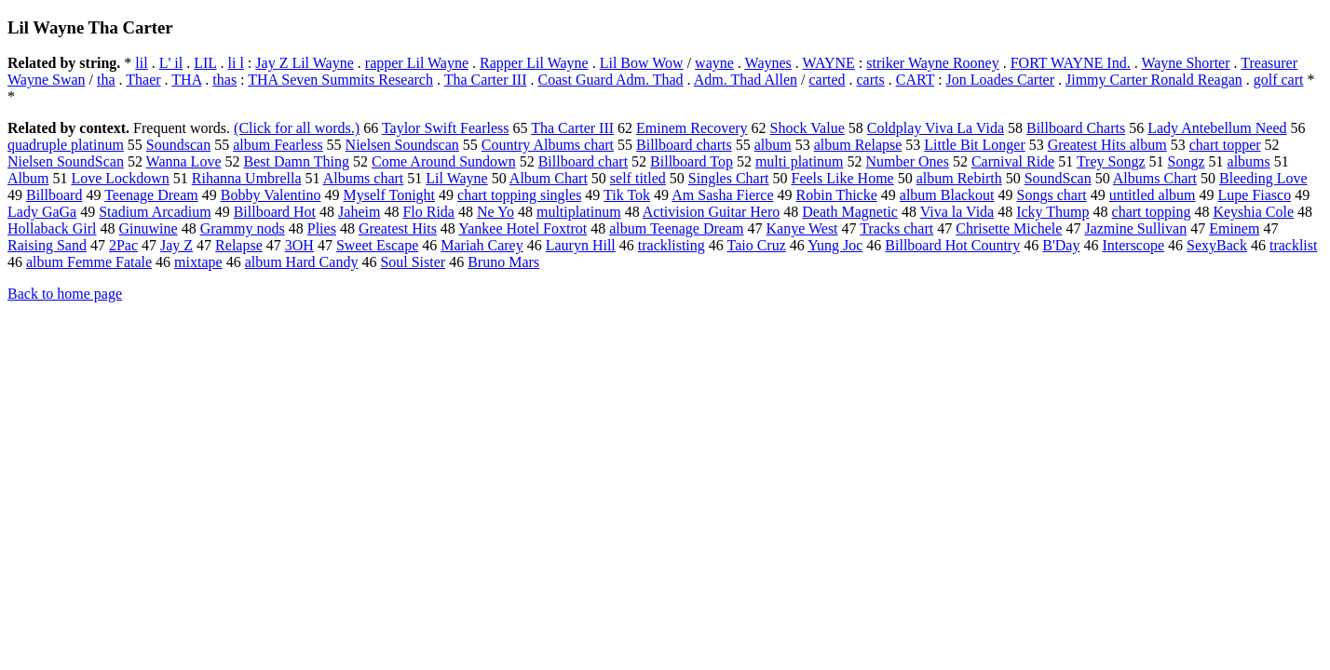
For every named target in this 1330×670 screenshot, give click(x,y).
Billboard (54, 195)
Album (27, 178)
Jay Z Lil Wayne (304, 63)
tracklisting (671, 245)
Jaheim (359, 212)
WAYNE (829, 63)
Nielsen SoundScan (65, 161)
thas (224, 79)
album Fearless (277, 145)
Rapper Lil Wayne (534, 63)
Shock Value (807, 128)
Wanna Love (184, 161)
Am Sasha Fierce (722, 195)
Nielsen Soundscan (402, 145)
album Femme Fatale (89, 262)
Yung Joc (835, 245)
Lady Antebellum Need (1216, 128)
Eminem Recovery (692, 128)
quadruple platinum (65, 145)
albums (1249, 161)
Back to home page (64, 294)
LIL (205, 63)
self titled (638, 178)
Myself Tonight (389, 195)
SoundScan (1058, 178)
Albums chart (363, 178)
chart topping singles (519, 195)
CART (915, 79)
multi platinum (799, 161)
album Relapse (858, 145)
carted (826, 79)
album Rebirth (959, 178)
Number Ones (907, 161)
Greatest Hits (398, 228)
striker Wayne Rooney (932, 63)
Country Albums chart (548, 145)
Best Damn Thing (296, 161)
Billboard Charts (1075, 128)
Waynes (768, 63)
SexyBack (1217, 245)
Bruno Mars (503, 262)
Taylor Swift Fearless (445, 128)
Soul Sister (412, 262)
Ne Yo (495, 212)
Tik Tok (627, 195)
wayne (714, 63)
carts (871, 79)
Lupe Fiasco (1255, 195)
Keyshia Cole (1253, 212)
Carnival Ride (1012, 161)
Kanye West (801, 228)
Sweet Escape (377, 245)
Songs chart (1052, 195)
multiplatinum (578, 212)
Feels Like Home (842, 178)
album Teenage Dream (676, 228)
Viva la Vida (957, 212)
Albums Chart (1155, 178)
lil (141, 63)
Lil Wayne (456, 178)
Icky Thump (1052, 212)
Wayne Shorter (1185, 63)
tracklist (1293, 245)
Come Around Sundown (444, 161)
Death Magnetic (850, 212)
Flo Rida (428, 212)
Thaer (143, 79)
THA (186, 79)
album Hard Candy (302, 262)
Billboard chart (583, 161)
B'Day (1060, 245)
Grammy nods (242, 228)
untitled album (1152, 195)
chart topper (1225, 145)
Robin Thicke (836, 195)
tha (106, 79)
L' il (171, 63)
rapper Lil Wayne (416, 63)
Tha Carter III (485, 79)
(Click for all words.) (297, 128)
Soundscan (178, 145)
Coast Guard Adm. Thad (610, 79)
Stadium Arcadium (154, 212)
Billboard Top (691, 161)
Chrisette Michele (1009, 228)
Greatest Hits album (1107, 145)
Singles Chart (728, 178)
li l (236, 63)
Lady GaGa (41, 212)
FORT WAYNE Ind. (1071, 63)
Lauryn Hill (581, 245)
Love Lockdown (120, 178)
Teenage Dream (151, 195)
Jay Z (176, 245)
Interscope (1133, 245)
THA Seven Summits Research (340, 79)
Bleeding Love (1263, 178)
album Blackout (947, 195)
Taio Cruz (755, 245)
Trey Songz (1111, 161)
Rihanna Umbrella (247, 178)
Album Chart (548, 178)
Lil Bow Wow (642, 63)
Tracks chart (896, 228)
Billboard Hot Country (952, 245)
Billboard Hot (275, 212)
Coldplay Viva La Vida (935, 128)
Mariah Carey (481, 245)
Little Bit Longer (974, 145)
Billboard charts (684, 145)
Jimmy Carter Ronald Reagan (1153, 79)
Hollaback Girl (52, 228)
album (773, 145)
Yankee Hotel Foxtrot (522, 228)
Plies (321, 228)
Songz (1186, 161)
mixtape (198, 262)
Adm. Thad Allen (745, 79)
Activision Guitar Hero (711, 212)
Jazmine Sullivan (1135, 228)
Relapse (239, 245)
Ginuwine (148, 228)
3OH (299, 245)
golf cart (1279, 79)
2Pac (123, 245)
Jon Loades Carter (1000, 79)
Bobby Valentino (271, 195)
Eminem (1234, 228)
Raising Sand (47, 245)
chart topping (1151, 212)
